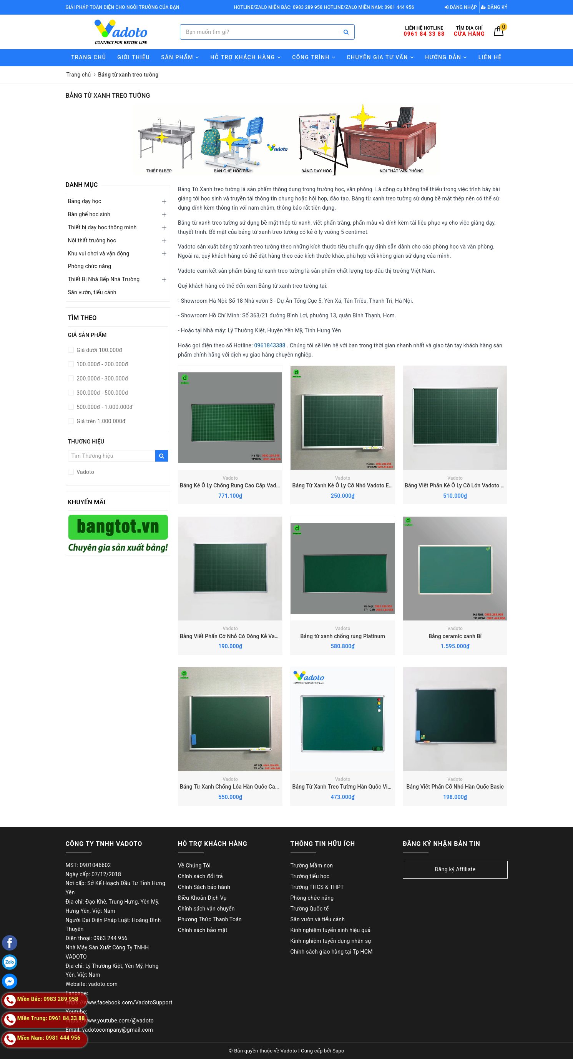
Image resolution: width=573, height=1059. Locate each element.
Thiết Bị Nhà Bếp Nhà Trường (104, 279)
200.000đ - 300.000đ (101, 378)
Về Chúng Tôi (194, 865)
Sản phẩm (180, 57)
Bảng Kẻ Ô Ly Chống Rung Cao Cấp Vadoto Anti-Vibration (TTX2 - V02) (266, 485)
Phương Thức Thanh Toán (210, 919)
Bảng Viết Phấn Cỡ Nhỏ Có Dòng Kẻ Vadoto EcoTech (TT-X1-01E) (259, 636)
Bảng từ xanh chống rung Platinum (342, 636)
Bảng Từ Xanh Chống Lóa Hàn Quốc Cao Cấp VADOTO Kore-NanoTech (265, 787)
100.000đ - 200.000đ (101, 364)
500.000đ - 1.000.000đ (104, 407)
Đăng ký (494, 7)
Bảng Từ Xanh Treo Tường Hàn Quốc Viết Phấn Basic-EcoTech (368, 787)
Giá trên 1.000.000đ (100, 421)
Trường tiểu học (310, 876)
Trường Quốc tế (310, 909)
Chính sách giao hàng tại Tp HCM (332, 952)
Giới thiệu (133, 57)
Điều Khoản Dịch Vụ (202, 898)
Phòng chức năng (89, 266)
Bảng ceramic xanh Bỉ (455, 636)
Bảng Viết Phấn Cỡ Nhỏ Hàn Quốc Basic (455, 787)
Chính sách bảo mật (202, 930)
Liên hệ (490, 57)
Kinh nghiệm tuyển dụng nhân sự (331, 941)
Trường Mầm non (312, 865)
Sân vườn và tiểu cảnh (318, 919)
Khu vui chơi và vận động (99, 253)
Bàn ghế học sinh (89, 214)
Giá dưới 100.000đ (99, 350)
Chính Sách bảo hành (204, 887)
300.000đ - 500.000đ (101, 393)
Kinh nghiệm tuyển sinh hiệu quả (331, 930)
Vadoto (230, 478)
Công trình (313, 57)
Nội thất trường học (92, 240)
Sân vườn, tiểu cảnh (92, 292)
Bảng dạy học (84, 201)
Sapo (338, 1051)
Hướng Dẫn (446, 57)
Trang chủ (88, 57)
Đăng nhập (461, 7)
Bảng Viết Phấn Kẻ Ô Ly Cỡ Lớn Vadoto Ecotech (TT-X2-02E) (478, 485)
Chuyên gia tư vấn (380, 57)
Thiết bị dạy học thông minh (102, 227)
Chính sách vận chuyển (206, 909)
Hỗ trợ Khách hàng (245, 57)
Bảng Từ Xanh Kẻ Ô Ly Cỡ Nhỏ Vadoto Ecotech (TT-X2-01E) (364, 485)
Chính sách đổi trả (200, 876)
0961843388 (270, 345)
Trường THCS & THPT (317, 887)
